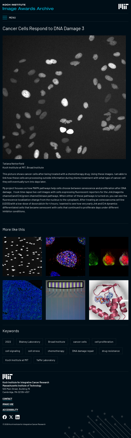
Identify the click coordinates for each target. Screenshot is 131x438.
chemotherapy (56, 350)
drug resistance (111, 350)
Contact (7, 398)
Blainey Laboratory (29, 341)
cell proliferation (104, 341)
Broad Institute (56, 341)
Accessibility (10, 409)
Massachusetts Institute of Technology (22, 385)
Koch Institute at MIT (16, 360)
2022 (8, 341)
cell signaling (12, 350)
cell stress (34, 350)
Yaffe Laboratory (45, 360)
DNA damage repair (83, 350)
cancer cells (80, 341)
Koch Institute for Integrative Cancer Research (26, 382)
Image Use (8, 404)
